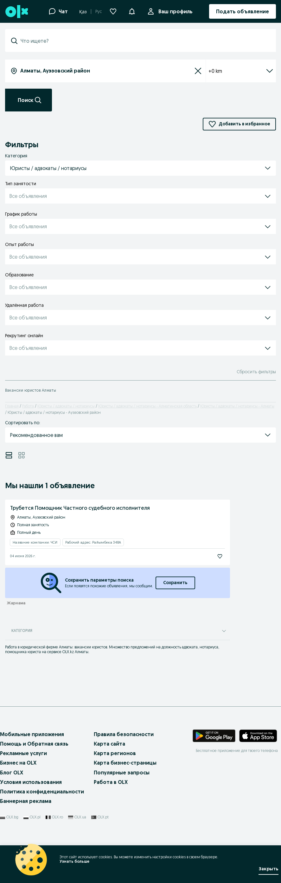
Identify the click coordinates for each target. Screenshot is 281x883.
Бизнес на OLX (18, 763)
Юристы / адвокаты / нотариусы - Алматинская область (147, 406)
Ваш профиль (174, 11)
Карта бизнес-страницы (125, 763)
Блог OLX (11, 772)
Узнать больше (74, 861)
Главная (12, 406)
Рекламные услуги (23, 753)
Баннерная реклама (25, 801)
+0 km (240, 71)
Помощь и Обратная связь (34, 744)
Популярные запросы (122, 772)
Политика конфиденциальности (42, 791)
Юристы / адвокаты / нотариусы (66, 406)
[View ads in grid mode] (21, 455)
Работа (28, 406)
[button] (132, 11)
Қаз (83, 12)
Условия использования (31, 782)
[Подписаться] (220, 556)
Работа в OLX (111, 782)
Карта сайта (109, 744)
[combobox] (144, 40)
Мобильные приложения (32, 734)
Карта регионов (115, 753)
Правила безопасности (124, 734)
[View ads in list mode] (9, 455)
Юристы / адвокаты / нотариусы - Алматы (237, 406)
